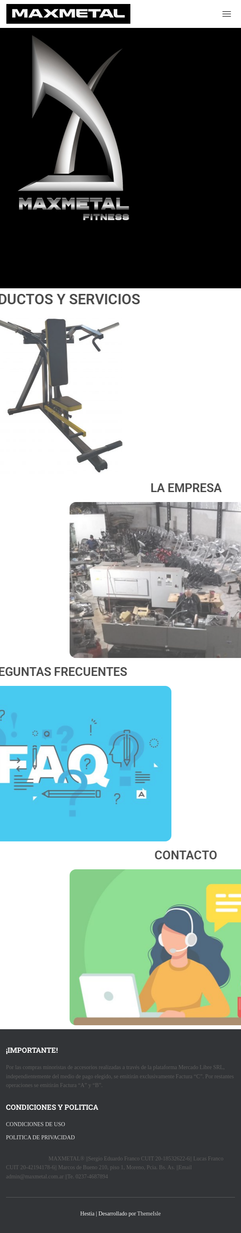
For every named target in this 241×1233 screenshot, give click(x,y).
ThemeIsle (149, 1214)
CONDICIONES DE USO (35, 1124)
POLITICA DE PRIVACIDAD (40, 1137)
